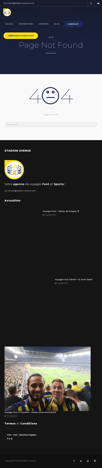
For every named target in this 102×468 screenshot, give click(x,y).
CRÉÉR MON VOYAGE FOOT (20, 36)
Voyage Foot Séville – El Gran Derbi (74, 279)
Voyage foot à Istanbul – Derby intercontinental (30, 412)
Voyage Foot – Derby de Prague (61, 211)
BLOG (56, 24)
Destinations (26, 24)
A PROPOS (43, 24)
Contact (73, 24)
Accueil (9, 24)
